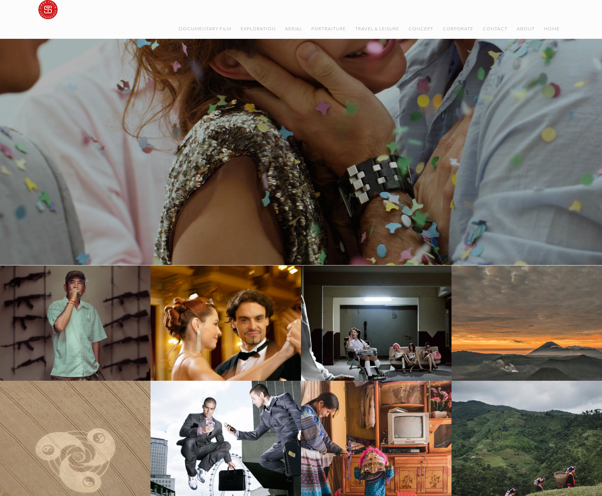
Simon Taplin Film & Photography (115, 9)
